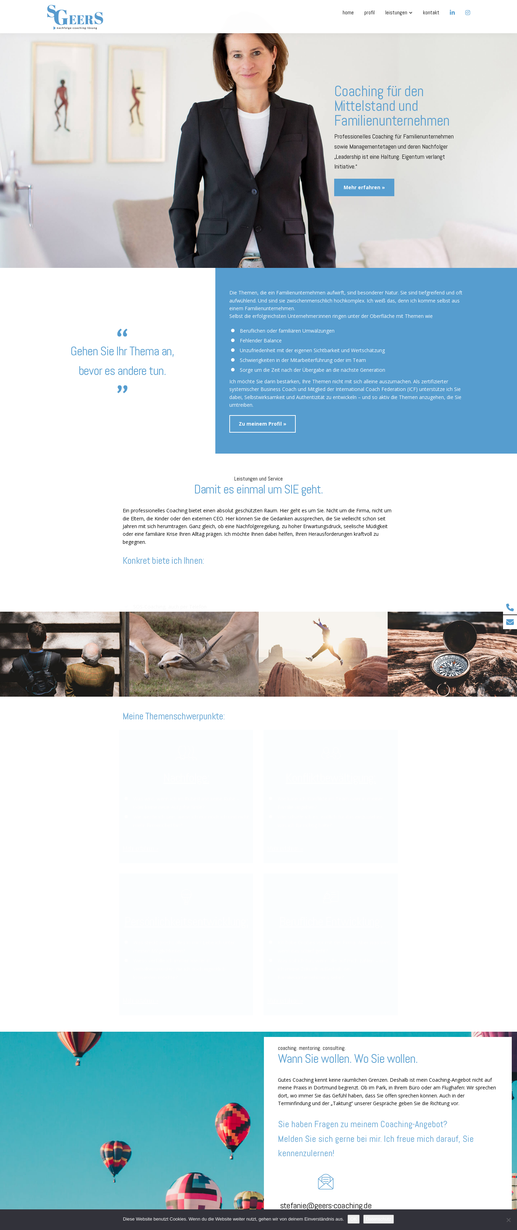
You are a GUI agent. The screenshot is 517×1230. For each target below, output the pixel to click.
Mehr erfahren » (140, 848)
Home (348, 12)
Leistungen (396, 12)
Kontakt (431, 12)
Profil (369, 12)
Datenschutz (378, 1219)
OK (353, 1219)
